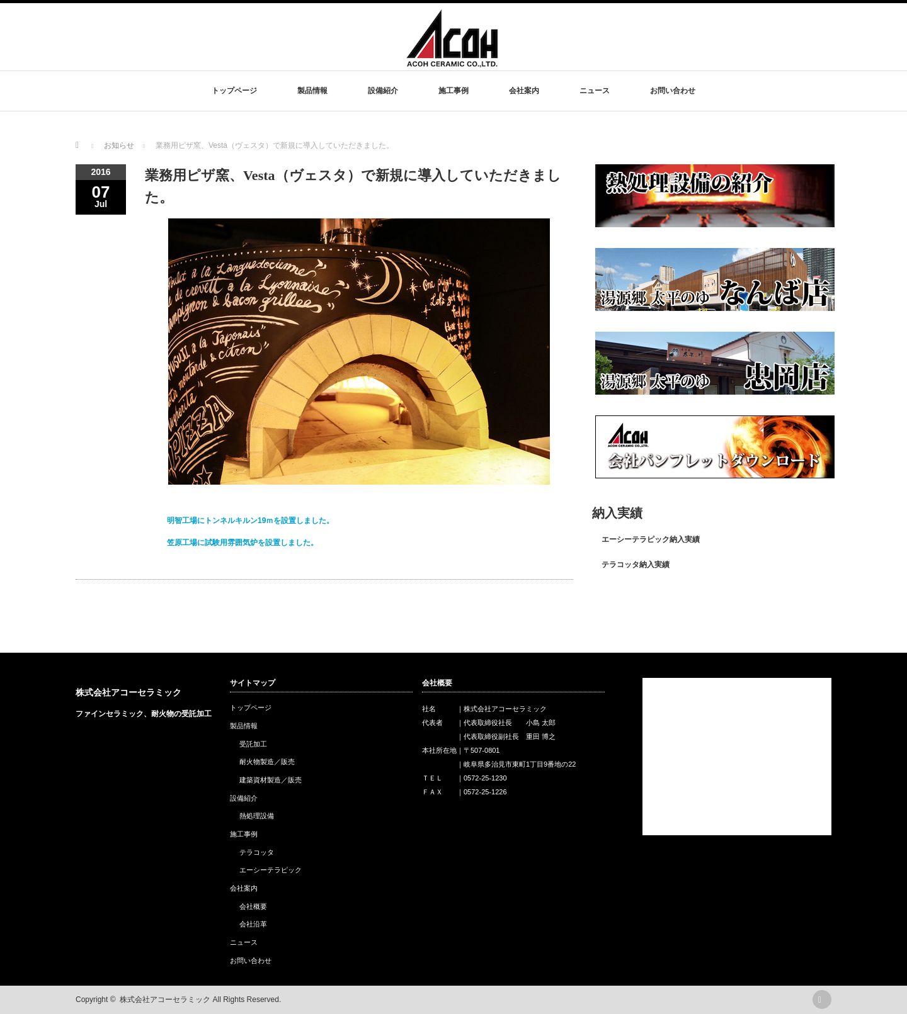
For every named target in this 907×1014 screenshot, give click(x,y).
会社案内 (524, 90)
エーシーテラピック (270, 870)
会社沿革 (253, 924)
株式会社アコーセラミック (128, 692)
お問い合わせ (672, 90)
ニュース (594, 90)
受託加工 (253, 744)
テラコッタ (256, 852)
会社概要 (253, 906)
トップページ (234, 90)
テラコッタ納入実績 (636, 564)
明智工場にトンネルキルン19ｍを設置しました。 (250, 520)
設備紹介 (383, 90)
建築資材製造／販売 (270, 780)
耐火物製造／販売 (267, 761)
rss (822, 999)
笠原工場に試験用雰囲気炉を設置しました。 (242, 542)
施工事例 (453, 90)
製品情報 (312, 90)
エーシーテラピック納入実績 (651, 539)
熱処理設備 (256, 816)
